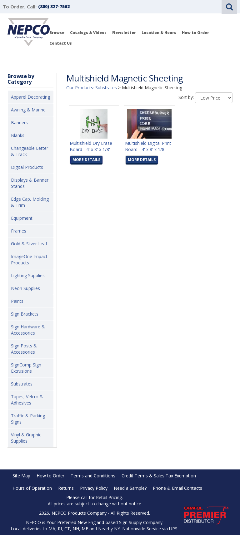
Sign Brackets (24, 314)
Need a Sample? (130, 488)
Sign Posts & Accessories (24, 349)
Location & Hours (159, 32)
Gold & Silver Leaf (29, 244)
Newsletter (124, 32)
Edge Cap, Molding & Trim (30, 202)
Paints (17, 301)
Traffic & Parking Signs (28, 419)
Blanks (17, 135)
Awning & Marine (28, 110)
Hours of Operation (32, 488)
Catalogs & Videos (88, 32)
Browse (56, 32)
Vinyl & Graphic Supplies (26, 438)
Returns (66, 488)
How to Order (195, 32)
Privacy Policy (94, 488)
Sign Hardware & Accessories (28, 330)
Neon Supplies (25, 288)
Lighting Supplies (28, 275)
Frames (18, 231)
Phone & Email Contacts (177, 488)
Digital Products (27, 167)
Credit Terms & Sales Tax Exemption (159, 476)
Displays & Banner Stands (29, 183)
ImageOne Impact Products (29, 259)
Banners (19, 122)
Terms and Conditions (93, 476)
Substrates (21, 384)
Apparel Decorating (30, 97)
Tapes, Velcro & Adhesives (27, 400)
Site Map (21, 476)
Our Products (79, 88)
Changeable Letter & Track (29, 151)
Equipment (21, 218)
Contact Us (60, 43)
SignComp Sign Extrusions (26, 368)
